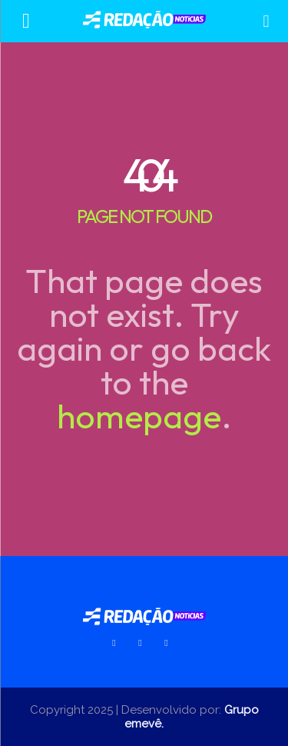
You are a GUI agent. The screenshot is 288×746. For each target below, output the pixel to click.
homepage (139, 416)
